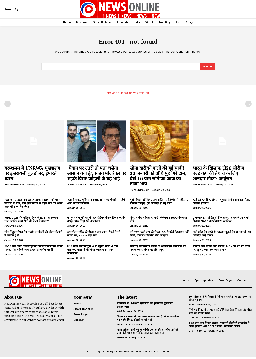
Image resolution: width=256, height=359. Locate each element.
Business (122, 340)
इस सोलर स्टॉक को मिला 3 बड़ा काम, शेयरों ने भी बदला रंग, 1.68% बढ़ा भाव (93, 236)
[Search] (207, 68)
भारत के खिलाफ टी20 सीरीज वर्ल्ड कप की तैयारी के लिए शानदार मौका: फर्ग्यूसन (218, 175)
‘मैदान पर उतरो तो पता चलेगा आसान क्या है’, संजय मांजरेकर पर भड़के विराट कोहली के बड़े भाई (96, 175)
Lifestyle (194, 320)
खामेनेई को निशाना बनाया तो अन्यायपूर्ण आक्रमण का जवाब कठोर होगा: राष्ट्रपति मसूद (158, 250)
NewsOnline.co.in (14, 187)
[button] (11, 9)
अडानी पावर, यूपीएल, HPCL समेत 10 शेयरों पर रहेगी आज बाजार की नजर (96, 203)
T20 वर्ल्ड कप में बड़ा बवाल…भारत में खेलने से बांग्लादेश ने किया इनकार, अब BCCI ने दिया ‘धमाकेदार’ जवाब (219, 327)
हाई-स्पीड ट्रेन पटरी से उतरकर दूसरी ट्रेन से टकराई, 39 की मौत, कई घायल (222, 236)
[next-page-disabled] (248, 106)
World (121, 313)
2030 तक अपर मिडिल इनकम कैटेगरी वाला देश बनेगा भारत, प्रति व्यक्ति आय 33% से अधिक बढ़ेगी (33, 250)
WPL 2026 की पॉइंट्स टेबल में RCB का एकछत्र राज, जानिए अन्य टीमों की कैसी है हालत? (31, 221)
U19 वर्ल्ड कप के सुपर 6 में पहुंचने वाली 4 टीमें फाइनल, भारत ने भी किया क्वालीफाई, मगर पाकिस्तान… (92, 252)
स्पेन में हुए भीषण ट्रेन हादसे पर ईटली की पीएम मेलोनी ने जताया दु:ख (33, 236)
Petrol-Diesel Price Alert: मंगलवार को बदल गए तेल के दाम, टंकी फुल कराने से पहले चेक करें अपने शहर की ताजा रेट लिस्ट (33, 205)
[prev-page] (7, 106)
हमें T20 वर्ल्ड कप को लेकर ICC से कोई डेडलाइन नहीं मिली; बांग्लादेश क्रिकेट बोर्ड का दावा (159, 236)
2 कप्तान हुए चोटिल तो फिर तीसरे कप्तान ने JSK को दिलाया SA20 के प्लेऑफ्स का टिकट (221, 221)
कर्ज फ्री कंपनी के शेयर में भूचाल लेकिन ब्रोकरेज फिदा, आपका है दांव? (221, 203)
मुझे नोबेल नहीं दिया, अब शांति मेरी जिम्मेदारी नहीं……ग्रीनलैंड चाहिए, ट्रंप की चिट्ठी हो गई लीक (159, 203)
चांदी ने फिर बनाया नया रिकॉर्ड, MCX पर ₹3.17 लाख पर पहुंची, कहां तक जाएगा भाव (221, 250)
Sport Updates (126, 326)
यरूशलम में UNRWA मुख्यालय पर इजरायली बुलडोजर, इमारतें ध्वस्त (32, 175)
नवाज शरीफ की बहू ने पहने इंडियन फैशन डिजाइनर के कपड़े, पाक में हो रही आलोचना (96, 221)
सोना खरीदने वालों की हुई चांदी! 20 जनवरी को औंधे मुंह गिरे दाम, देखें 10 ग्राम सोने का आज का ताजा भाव (158, 178)
